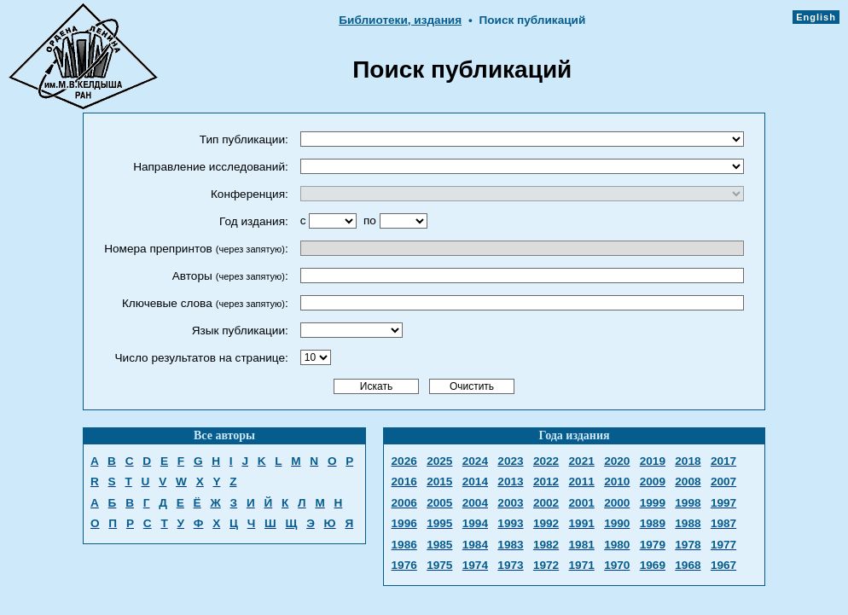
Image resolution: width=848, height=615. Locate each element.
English (816, 17)
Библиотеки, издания (400, 20)
